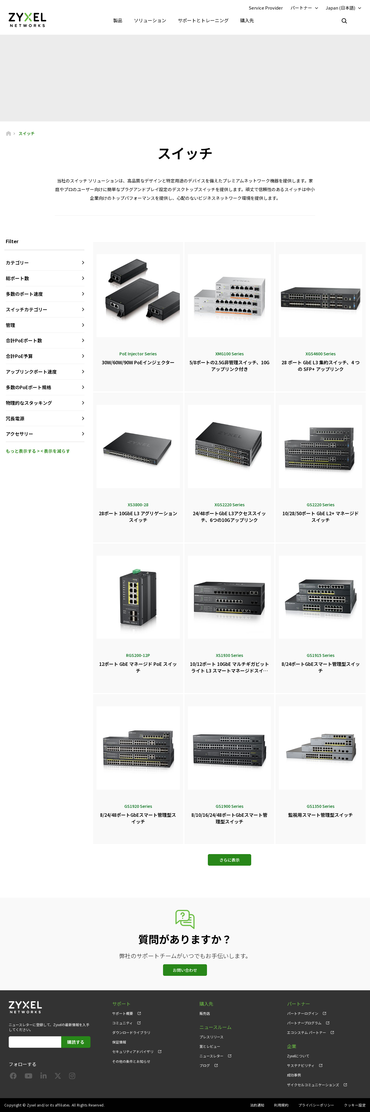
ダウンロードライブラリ (131, 1032)
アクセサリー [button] (19, 433)
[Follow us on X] (57, 1076)
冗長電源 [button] (15, 418)
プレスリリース (211, 1036)
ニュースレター (211, 1055)
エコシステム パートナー (306, 1032)
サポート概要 (122, 1013)
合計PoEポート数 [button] (24, 340)
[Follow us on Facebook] (13, 1076)
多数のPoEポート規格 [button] (28, 387)
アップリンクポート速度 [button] (31, 371)
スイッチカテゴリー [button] (26, 309)
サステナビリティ (300, 1065)
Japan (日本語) (340, 8)
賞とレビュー (209, 1046)
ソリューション (150, 20)
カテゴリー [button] (17, 262)
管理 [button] (10, 325)
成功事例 (294, 1074)
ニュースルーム (215, 1027)
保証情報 (119, 1041)
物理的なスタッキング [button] (29, 402)
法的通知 (257, 1104)
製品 (117, 20)
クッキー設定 (355, 1104)
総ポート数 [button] (17, 278)
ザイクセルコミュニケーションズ (313, 1084)
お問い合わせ (185, 970)
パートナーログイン (302, 1013)
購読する (75, 1042)
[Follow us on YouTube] (28, 1076)
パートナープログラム (304, 1022)
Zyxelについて (298, 1055)
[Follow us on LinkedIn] (43, 1076)
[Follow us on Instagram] (72, 1076)
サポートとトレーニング (203, 20)
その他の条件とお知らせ (131, 1061)
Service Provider (266, 8)
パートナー (301, 8)
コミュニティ (122, 1022)
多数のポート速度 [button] (24, 293)
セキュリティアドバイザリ (132, 1051)
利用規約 (281, 1104)
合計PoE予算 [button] (19, 355)
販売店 (204, 1013)
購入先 (247, 20)
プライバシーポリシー (316, 1104)
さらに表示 (229, 860)
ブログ (204, 1065)
